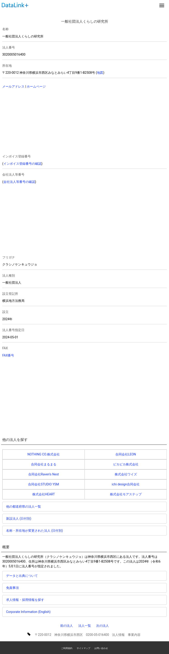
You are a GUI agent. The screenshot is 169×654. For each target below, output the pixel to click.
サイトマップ (83, 648)
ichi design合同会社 (126, 484)
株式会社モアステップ (126, 494)
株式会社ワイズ (126, 474)
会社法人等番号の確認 (19, 182)
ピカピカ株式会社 (125, 464)
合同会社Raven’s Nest (43, 474)
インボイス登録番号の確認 (22, 163)
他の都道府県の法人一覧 (23, 506)
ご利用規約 (66, 648)
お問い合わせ (101, 648)
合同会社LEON (125, 454)
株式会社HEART (43, 494)
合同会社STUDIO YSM (43, 484)
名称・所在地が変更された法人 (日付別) (34, 530)
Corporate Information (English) (28, 612)
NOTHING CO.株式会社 (43, 454)
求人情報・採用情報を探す (25, 600)
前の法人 (66, 625)
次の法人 (102, 625)
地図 (100, 72)
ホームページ (36, 86)
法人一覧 (84, 625)
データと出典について (22, 576)
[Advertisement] (41, 121)
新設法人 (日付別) (18, 518)
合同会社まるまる (43, 464)
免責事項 (12, 588)
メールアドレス (13, 86)
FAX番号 (8, 355)
